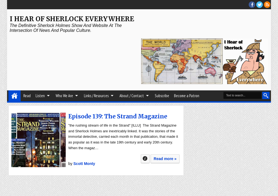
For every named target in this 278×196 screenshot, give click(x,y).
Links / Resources (96, 95)
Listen (40, 95)
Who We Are (64, 95)
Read (27, 95)
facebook (252, 4)
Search (266, 95)
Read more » (165, 159)
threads (259, 4)
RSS (267, 4)
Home (14, 95)
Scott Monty (84, 163)
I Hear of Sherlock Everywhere (72, 19)
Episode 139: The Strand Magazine (117, 116)
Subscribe (162, 95)
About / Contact (131, 95)
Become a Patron (186, 95)
